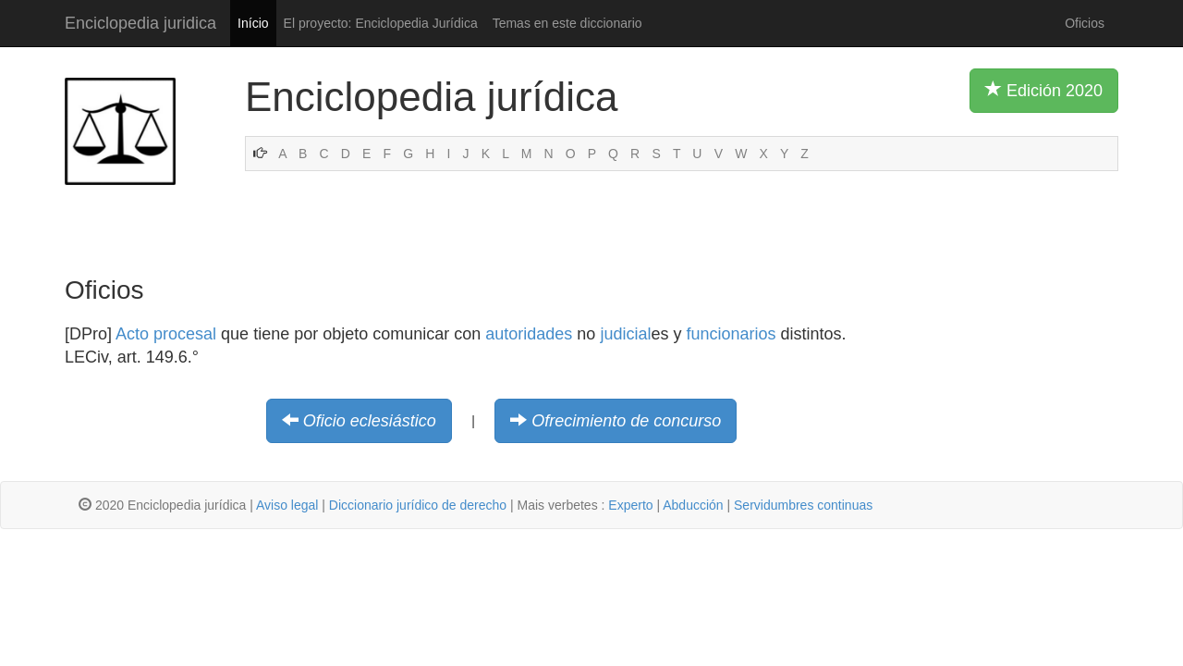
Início (253, 23)
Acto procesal (166, 334)
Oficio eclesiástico (369, 421)
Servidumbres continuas (803, 505)
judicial (625, 334)
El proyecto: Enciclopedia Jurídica (381, 23)
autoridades (528, 334)
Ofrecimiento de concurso (626, 421)
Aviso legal (287, 505)
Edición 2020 (1044, 90)
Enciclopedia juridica (140, 23)
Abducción (693, 505)
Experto (630, 505)
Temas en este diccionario (567, 23)
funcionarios (730, 334)
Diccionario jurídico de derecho (417, 505)
